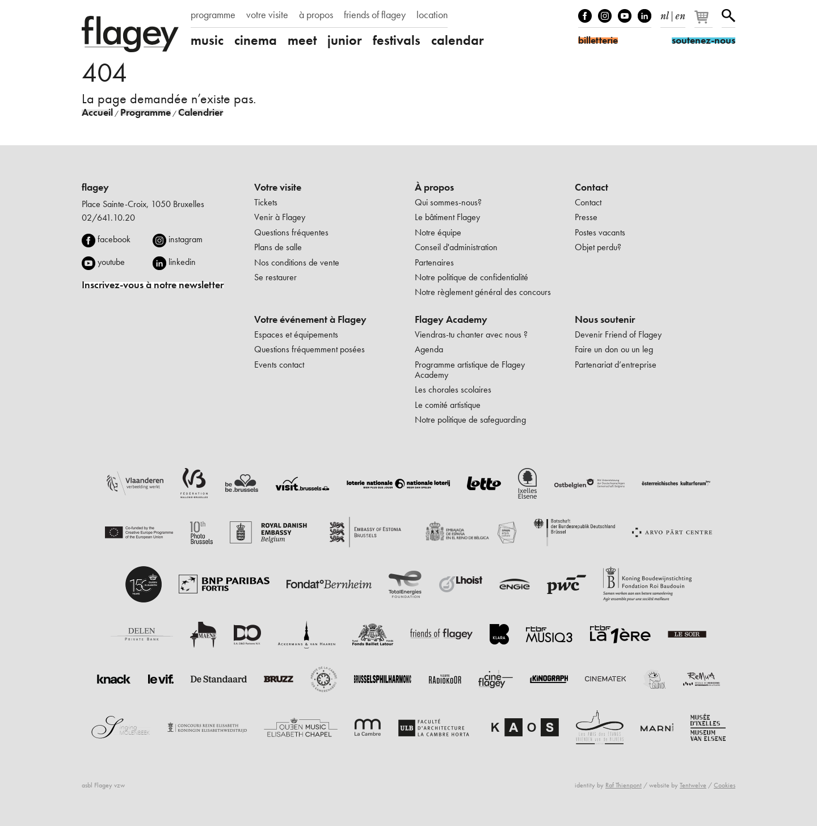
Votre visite (277, 187)
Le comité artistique (448, 405)
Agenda (429, 349)
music (207, 40)
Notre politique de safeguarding (470, 419)
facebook (114, 239)
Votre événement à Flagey (310, 319)
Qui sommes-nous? (448, 202)
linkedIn (644, 16)
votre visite (267, 14)
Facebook (585, 16)
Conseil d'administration (456, 247)
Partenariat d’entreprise (615, 364)
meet (302, 40)
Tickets (265, 202)
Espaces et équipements (296, 334)
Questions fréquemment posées (309, 349)
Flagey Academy (451, 319)
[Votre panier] (704, 21)
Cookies (724, 785)
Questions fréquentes (291, 232)
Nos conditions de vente (296, 262)
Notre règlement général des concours (483, 292)
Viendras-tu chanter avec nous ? (471, 334)
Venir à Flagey (279, 217)
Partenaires (434, 262)
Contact (591, 187)
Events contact (279, 364)
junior (344, 40)
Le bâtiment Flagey (447, 217)
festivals (396, 40)
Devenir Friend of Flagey (618, 334)
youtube (111, 262)
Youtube (624, 16)
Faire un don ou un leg (614, 349)
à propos (316, 14)
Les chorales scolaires (453, 389)
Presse (586, 217)
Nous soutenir (605, 319)
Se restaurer (275, 277)
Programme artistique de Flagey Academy (470, 370)
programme (213, 14)
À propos (434, 187)
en (680, 13)
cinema (255, 40)
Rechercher (728, 16)
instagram (186, 239)
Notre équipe (438, 232)
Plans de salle (278, 247)
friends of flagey (375, 14)
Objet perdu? (598, 247)
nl (664, 13)
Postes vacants (600, 232)
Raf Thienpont (623, 785)
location (432, 14)
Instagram (605, 16)
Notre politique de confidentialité (471, 277)
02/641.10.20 (108, 218)
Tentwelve (693, 785)
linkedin (182, 262)
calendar (457, 40)
